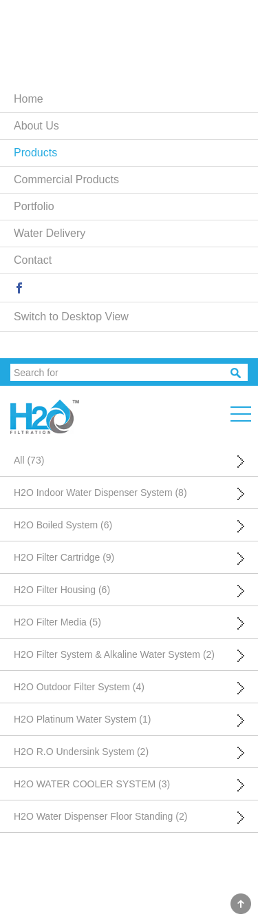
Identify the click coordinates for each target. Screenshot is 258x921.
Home (28, 99)
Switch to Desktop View (71, 316)
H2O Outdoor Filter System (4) (79, 686)
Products (35, 152)
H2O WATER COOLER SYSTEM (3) (92, 783)
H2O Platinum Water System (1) (82, 719)
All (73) (29, 460)
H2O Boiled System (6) (63, 524)
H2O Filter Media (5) (57, 622)
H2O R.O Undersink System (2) (81, 751)
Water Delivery (49, 233)
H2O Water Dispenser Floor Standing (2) (100, 816)
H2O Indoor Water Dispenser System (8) (100, 492)
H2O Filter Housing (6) (62, 589)
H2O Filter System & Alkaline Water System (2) (114, 654)
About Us (36, 126)
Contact (33, 260)
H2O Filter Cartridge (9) (64, 557)
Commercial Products (66, 179)
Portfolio (34, 206)
